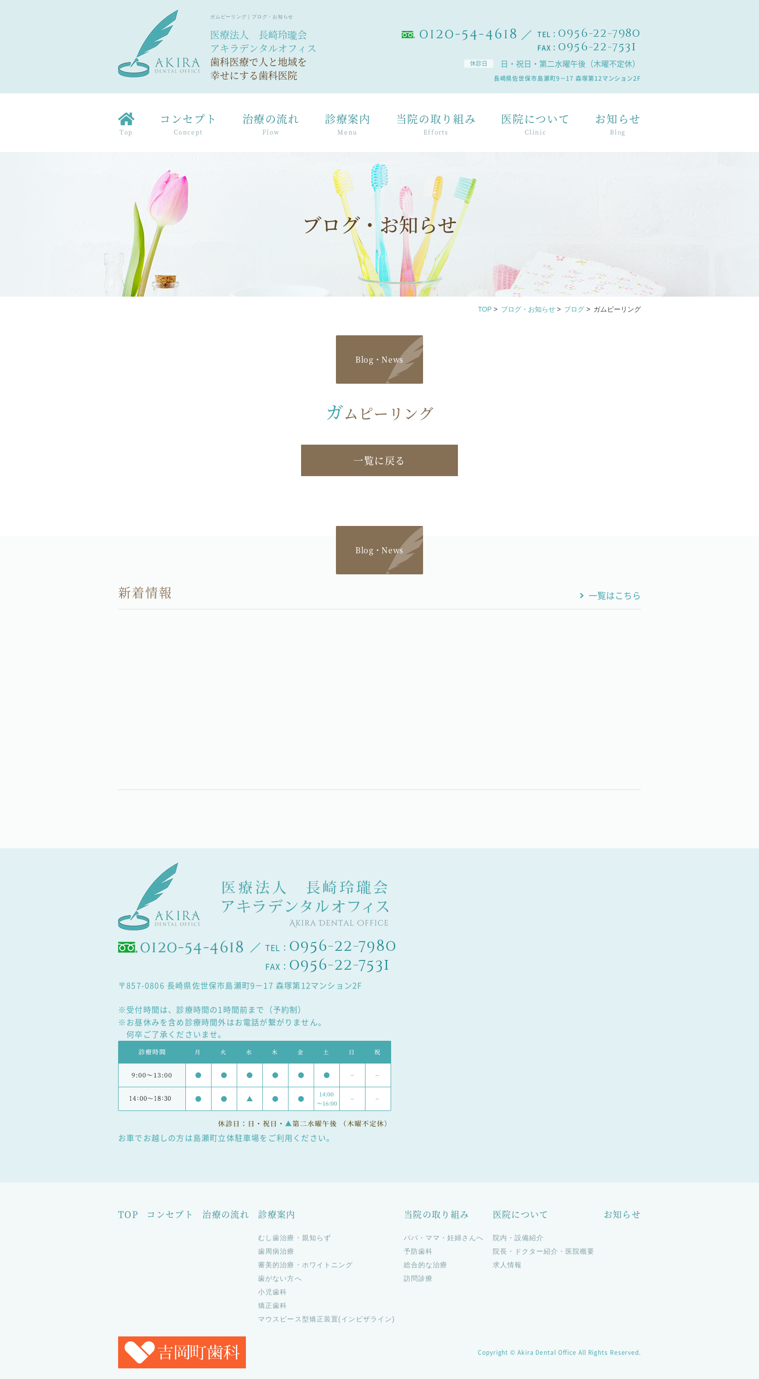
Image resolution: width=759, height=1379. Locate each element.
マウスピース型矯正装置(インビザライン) (326, 1319)
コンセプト (188, 125)
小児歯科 (272, 1292)
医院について (535, 125)
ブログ (574, 309)
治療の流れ (271, 125)
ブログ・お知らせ (528, 309)
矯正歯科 (272, 1305)
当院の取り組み (436, 125)
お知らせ (618, 125)
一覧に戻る (379, 460)
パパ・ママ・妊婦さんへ (444, 1238)
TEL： (589, 34)
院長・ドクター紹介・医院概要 (544, 1251)
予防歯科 (418, 1251)
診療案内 (348, 125)
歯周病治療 (276, 1251)
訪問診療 (418, 1278)
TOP (485, 309)
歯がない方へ (280, 1278)
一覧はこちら (615, 595)
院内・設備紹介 (518, 1238)
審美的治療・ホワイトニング (305, 1265)
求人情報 (507, 1265)
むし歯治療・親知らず (294, 1238)
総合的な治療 (425, 1265)
